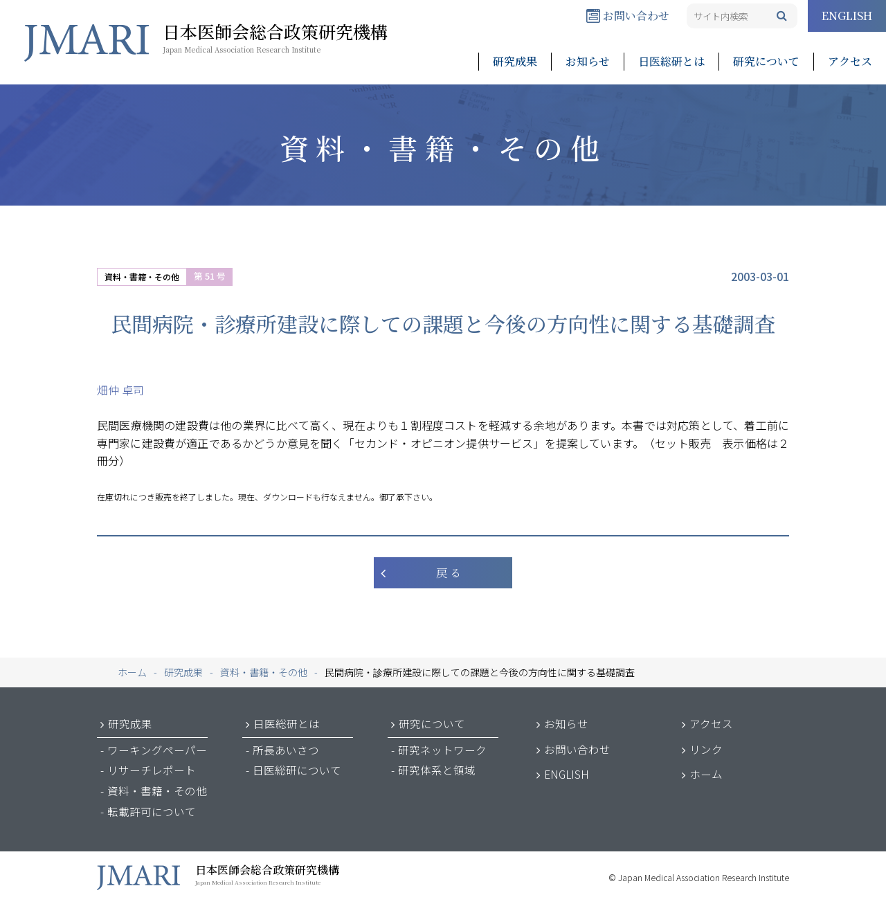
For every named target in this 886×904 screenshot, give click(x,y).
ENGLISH (847, 16)
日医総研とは (671, 61)
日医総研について (297, 769)
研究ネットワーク (442, 749)
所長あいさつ (286, 749)
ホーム (706, 773)
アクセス (850, 61)
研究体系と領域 (437, 769)
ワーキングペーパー (157, 749)
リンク (706, 749)
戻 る (448, 573)
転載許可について (151, 811)
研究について (766, 61)
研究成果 (515, 61)
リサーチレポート (151, 769)
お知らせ (588, 61)
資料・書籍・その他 (142, 276)
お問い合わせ (627, 16)
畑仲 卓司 (120, 389)
